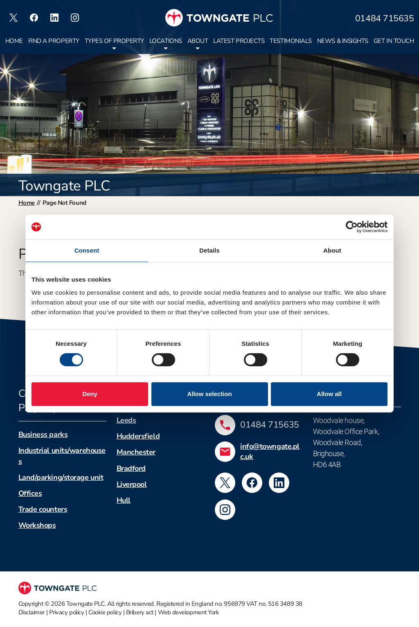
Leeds (126, 420)
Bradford (131, 468)
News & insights (342, 41)
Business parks (43, 434)
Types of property (114, 41)
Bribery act (139, 612)
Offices (30, 493)
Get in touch (394, 41)
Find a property (53, 41)
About (197, 41)
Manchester (136, 452)
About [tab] (332, 250)
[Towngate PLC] (219, 18)
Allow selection (209, 393)
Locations (165, 41)
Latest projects (238, 41)
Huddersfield (138, 436)
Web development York (188, 612)
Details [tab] (209, 250)
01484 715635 (384, 18)
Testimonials (291, 41)
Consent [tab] (86, 250)
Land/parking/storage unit (61, 477)
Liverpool (132, 484)
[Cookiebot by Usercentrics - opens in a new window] (351, 227)
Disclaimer (31, 612)
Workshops (37, 525)
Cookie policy (105, 612)
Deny (89, 393)
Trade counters (43, 509)
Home (14, 41)
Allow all (329, 393)
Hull (124, 500)
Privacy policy (66, 612)
